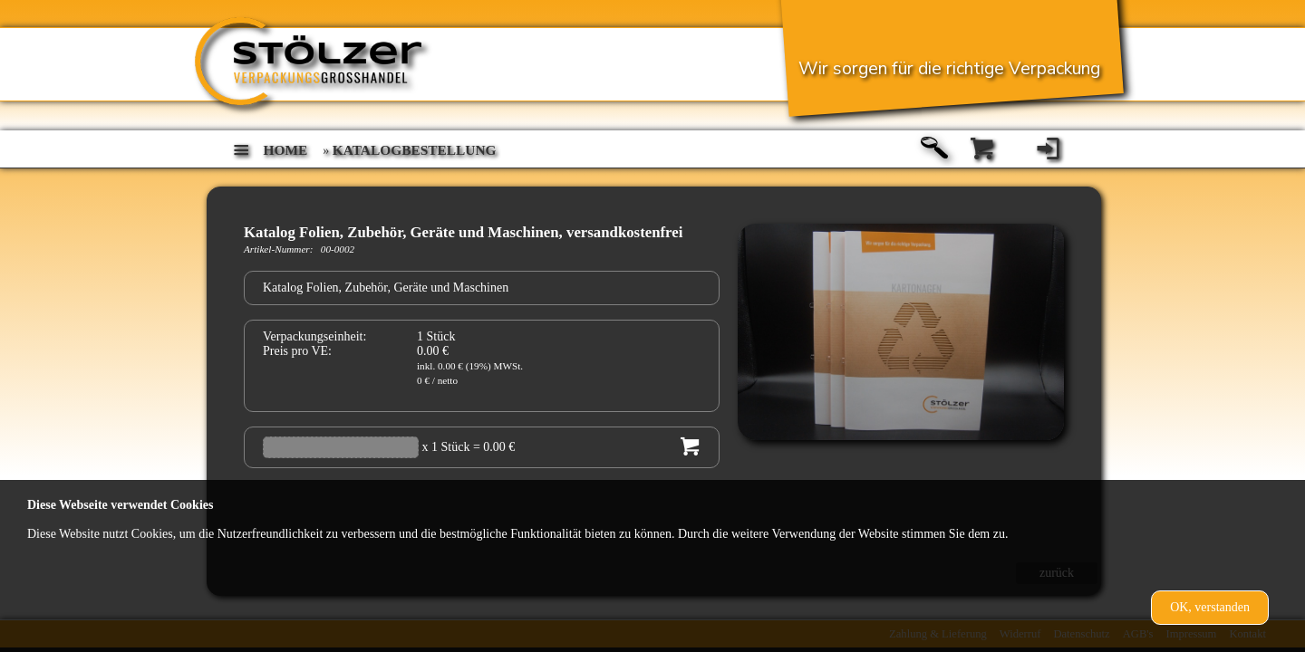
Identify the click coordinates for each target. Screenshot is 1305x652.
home (286, 150)
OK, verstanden (1210, 607)
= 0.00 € (494, 447)
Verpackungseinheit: (314, 336)
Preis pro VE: (297, 351)
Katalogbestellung (415, 150)
